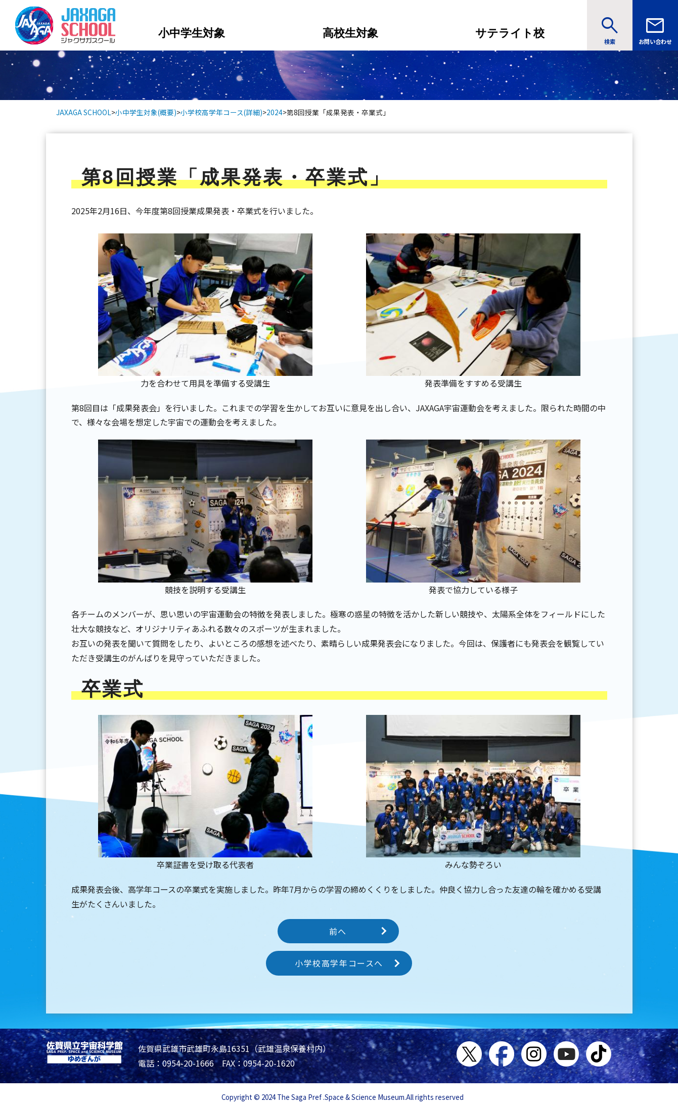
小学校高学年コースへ (339, 963)
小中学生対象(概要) (145, 112)
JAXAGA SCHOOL (83, 112)
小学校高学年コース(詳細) (221, 112)
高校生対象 (350, 33)
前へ (338, 931)
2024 (274, 112)
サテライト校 (510, 33)
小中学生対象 (191, 33)
